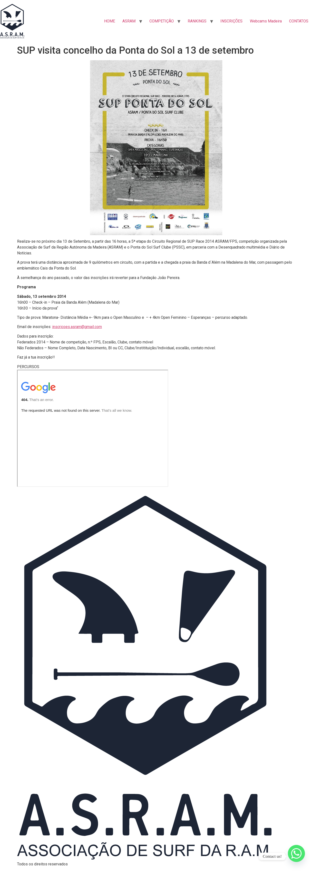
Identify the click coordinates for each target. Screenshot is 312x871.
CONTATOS (298, 21)
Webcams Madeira (266, 21)
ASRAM (129, 21)
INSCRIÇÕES (231, 21)
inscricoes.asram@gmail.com (77, 326)
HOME (109, 21)
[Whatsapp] (296, 856)
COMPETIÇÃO (161, 21)
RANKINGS (197, 21)
